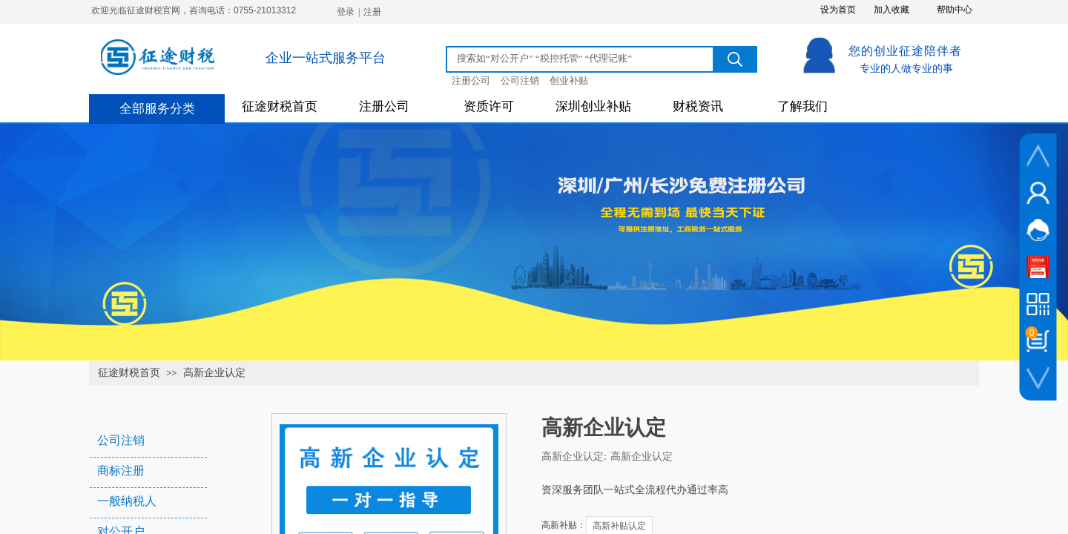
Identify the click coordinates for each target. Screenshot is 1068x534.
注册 (372, 12)
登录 (346, 12)
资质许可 (489, 106)
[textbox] (582, 58)
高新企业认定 (214, 372)
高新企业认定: (574, 456)
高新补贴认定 (619, 526)
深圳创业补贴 (593, 106)
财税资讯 (698, 106)
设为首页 (838, 9)
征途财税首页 (279, 106)
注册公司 (384, 106)
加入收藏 (891, 9)
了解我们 (802, 106)
